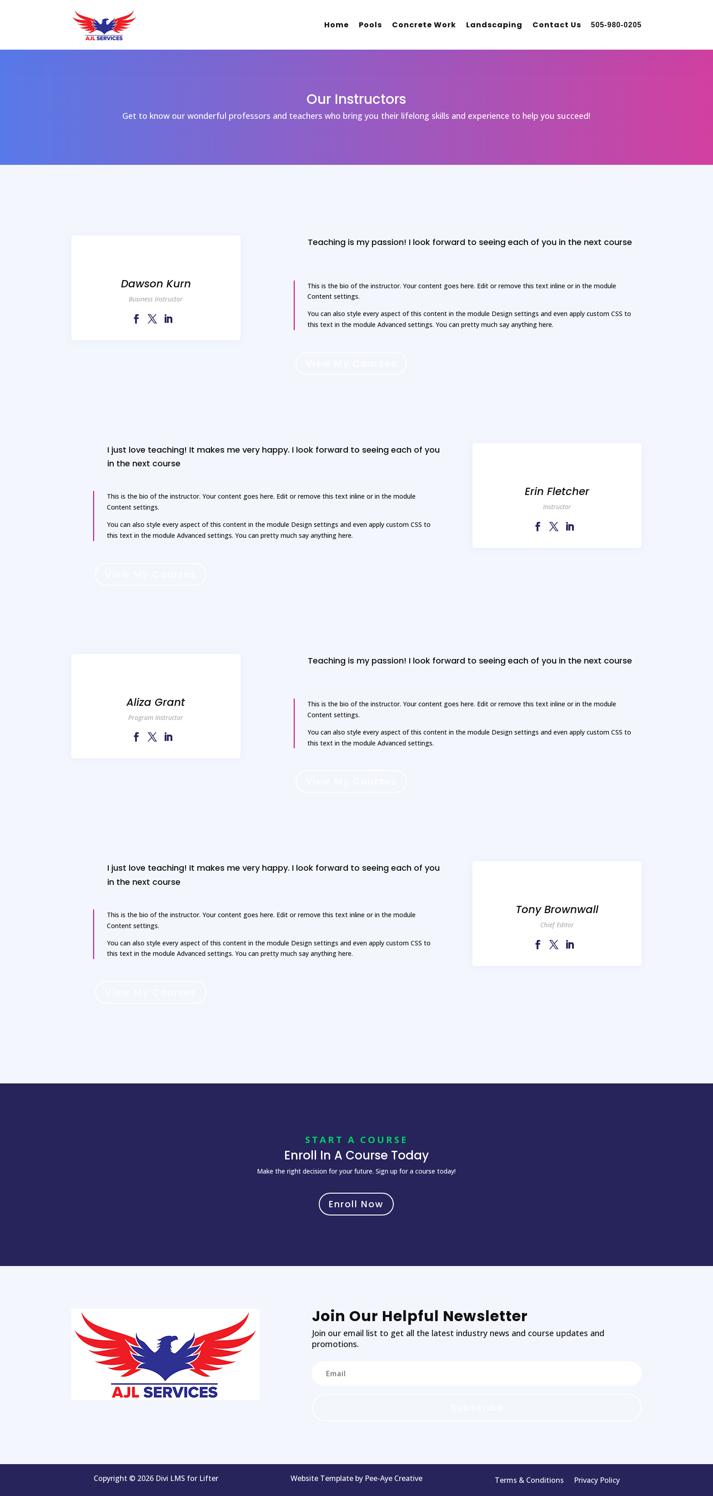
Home (336, 25)
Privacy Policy (597, 1481)
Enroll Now (356, 1204)
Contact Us (556, 25)
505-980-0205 (616, 25)
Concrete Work (424, 25)
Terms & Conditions (529, 1481)
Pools (370, 25)
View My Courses (351, 363)
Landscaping (494, 25)
